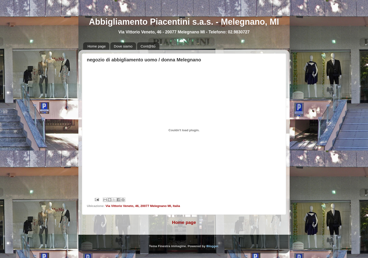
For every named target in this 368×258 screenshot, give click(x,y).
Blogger (212, 246)
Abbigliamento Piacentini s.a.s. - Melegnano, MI (184, 22)
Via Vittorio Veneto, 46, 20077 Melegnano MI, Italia (143, 206)
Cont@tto (148, 46)
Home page (97, 46)
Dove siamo (123, 46)
